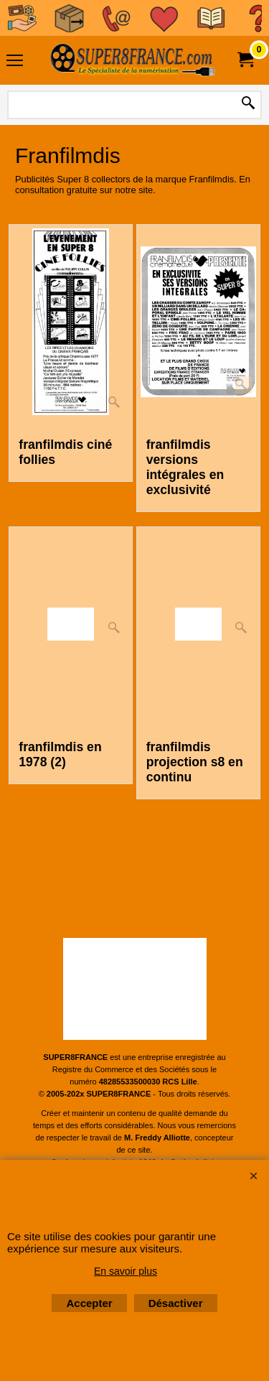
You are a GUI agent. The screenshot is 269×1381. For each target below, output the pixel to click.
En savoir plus (125, 1271)
